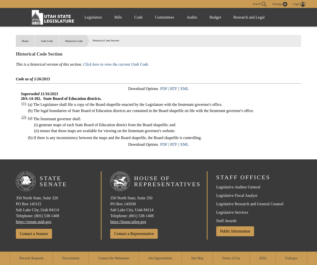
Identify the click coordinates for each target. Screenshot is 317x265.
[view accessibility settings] (280, 4)
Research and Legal (248, 17)
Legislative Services (232, 212)
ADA (262, 258)
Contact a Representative (134, 234)
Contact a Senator (34, 234)
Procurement (70, 258)
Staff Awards (226, 221)
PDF (163, 89)
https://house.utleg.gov (128, 222)
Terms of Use (231, 258)
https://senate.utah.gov (34, 222)
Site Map (197, 258)
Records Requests (31, 258)
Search (259, 4)
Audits (191, 17)
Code (138, 17)
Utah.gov (291, 258)
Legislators (93, 17)
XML (184, 89)
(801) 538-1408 (46, 216)
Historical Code (74, 40)
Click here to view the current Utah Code (115, 64)
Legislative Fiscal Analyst (236, 195)
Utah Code (47, 40)
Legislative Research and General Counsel (250, 204)
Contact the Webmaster (114, 258)
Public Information (235, 231)
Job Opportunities (160, 258)
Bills (118, 17)
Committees (164, 17)
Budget (215, 17)
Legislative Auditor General (238, 187)
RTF (173, 89)
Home (25, 40)
